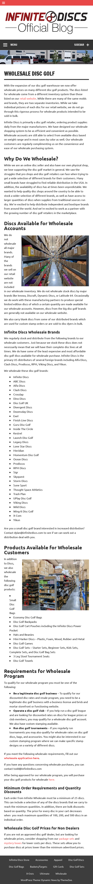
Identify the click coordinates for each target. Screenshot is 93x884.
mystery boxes (13, 843)
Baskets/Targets (38, 866)
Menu (13, 45)
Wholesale (61, 873)
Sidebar (79, 45)
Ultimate (44, 873)
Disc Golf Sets (77, 866)
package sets (66, 838)
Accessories (41, 860)
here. (52, 779)
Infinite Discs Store (19, 860)
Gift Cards (58, 866)
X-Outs (30, 873)
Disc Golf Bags (16, 866)
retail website (28, 98)
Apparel (58, 860)
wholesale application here (21, 758)
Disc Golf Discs (76, 860)
